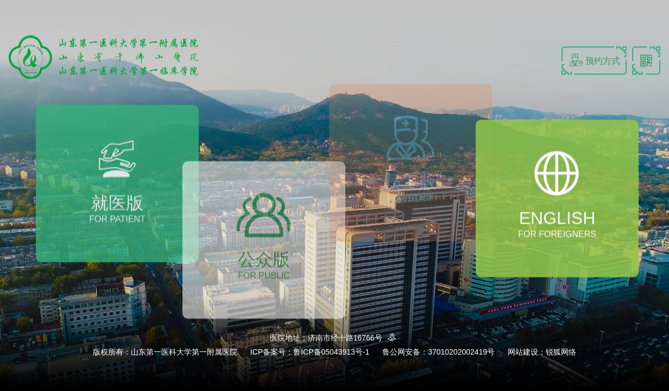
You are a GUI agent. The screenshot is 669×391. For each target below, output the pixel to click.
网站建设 (523, 352)
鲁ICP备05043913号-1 (331, 352)
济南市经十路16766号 (354, 337)
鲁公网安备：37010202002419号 (438, 352)
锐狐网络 (561, 352)
